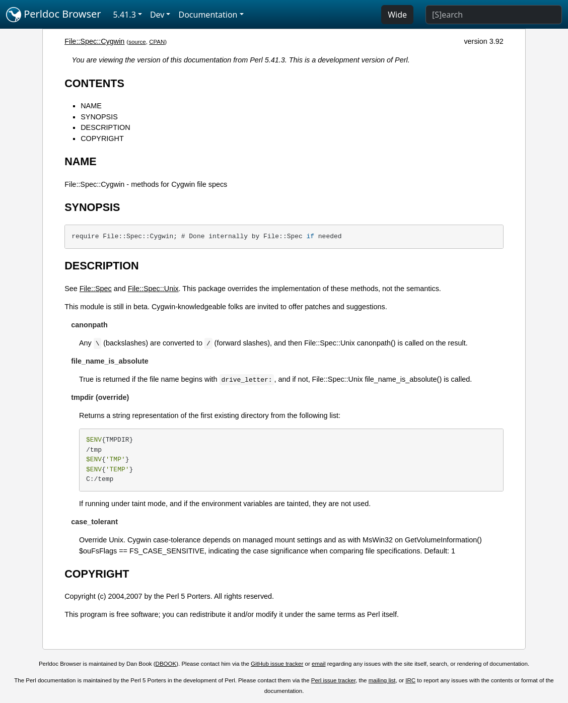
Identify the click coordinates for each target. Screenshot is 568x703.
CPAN (157, 42)
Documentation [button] (207, 14)
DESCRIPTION (105, 127)
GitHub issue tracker (277, 664)
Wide (397, 14)
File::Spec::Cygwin (94, 41)
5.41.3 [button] (124, 14)
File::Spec (96, 289)
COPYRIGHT (102, 138)
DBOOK (166, 664)
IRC (410, 680)
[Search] (493, 14)
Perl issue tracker (333, 680)
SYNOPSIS (99, 117)
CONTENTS (94, 83)
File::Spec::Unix (153, 289)
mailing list (382, 680)
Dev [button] (157, 14)
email (319, 664)
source (137, 42)
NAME (91, 106)
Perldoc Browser (53, 14)
